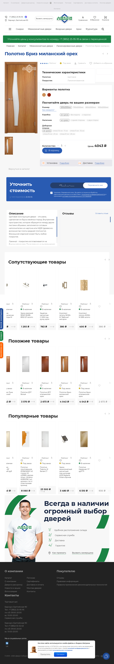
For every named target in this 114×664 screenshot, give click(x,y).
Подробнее (64, 163)
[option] (9, 146)
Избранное (94, 20)
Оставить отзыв (94, 213)
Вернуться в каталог (19, 169)
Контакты (57, 9)
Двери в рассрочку (28, 3)
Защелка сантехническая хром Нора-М (16, 315)
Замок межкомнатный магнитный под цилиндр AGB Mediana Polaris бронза (79, 472)
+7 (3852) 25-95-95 (69, 39)
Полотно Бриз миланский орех (79, 394)
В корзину (52, 150)
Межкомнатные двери (39, 29)
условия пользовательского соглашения (77, 196)
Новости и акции (44, 3)
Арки (78, 29)
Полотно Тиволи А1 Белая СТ (55, 469)
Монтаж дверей (105, 3)
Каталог (6, 3)
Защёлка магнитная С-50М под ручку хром (56, 316)
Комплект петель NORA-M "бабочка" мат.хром (79, 316)
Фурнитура (91, 29)
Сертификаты (78, 3)
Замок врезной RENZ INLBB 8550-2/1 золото (37, 315)
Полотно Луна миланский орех (16, 394)
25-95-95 (31, 196)
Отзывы (60, 577)
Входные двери (64, 29)
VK (7, 644)
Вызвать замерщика (44, 19)
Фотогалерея (58, 3)
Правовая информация (67, 581)
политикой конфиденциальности (93, 194)
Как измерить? (48, 110)
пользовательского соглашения (65, 650)
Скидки (20, 29)
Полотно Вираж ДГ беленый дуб (16, 469)
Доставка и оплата (91, 3)
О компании (15, 3)
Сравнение (83, 20)
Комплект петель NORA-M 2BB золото (100, 315)
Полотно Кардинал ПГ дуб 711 (99, 469)
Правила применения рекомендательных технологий (82, 584)
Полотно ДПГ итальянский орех (57, 394)
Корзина (105, 20)
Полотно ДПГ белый (36, 393)
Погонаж (68, 3)
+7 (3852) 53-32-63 (16, 625)
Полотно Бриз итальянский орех (99, 394)
